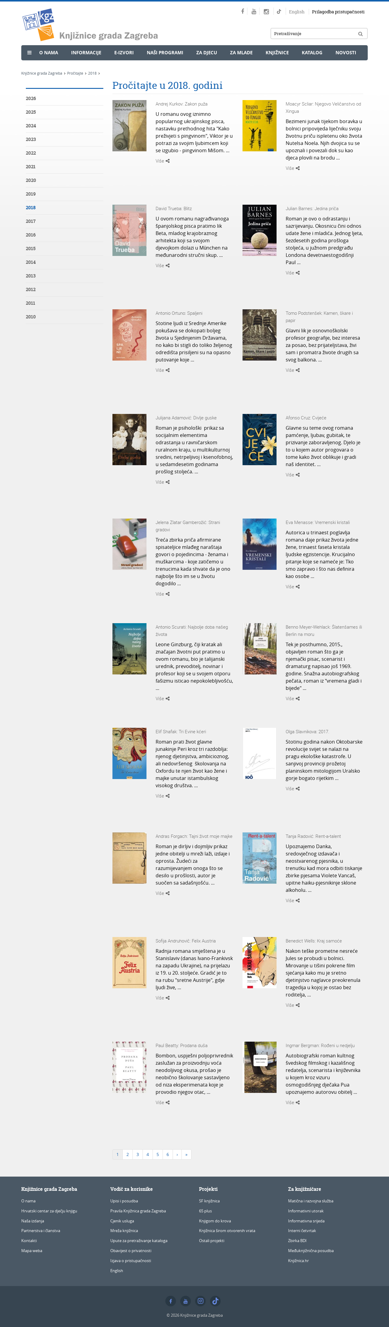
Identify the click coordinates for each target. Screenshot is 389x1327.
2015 (31, 248)
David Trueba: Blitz (174, 208)
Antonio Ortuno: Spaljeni (179, 313)
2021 (31, 166)
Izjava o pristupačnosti (130, 1260)
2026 (31, 98)
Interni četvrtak (302, 1230)
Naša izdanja (32, 1221)
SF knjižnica (209, 1201)
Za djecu (206, 52)
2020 (31, 180)
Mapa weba (31, 1250)
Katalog (312, 52)
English (297, 12)
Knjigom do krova (215, 1221)
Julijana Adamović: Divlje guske (186, 418)
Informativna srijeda (306, 1221)
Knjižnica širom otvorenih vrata (227, 1230)
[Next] (177, 1154)
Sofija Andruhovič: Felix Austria (186, 941)
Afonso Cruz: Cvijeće (306, 418)
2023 (31, 139)
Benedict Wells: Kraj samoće (314, 941)
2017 (31, 221)
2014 (31, 262)
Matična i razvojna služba (310, 1201)
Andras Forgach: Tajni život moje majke (194, 836)
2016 (31, 235)
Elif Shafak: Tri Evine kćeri (181, 731)
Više (163, 161)
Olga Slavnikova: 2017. (307, 731)
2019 (31, 194)
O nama (48, 52)
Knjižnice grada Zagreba (41, 73)
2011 (30, 303)
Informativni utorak (306, 1211)
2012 (31, 289)
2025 (31, 112)
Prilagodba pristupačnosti (338, 12)
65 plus (205, 1211)
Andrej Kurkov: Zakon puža (182, 104)
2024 (31, 126)
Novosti (346, 52)
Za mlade (241, 52)
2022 (31, 153)
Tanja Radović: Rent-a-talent (313, 836)
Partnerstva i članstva (40, 1230)
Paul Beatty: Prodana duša (182, 1045)
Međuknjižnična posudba (311, 1250)
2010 (31, 317)
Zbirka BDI (297, 1240)
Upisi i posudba (124, 1201)
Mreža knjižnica (124, 1230)
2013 (31, 276)
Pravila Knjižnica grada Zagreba (138, 1211)
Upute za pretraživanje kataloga (138, 1240)
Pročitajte (75, 73)
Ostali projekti (211, 1240)
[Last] (186, 1154)
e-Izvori (124, 52)
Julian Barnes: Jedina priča (312, 208)
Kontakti (29, 1240)
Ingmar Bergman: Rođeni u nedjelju (320, 1045)
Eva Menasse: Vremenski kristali (318, 522)
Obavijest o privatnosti (130, 1250)
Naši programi (165, 52)
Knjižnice (277, 52)
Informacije (86, 52)
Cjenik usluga (122, 1221)
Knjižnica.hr (298, 1260)
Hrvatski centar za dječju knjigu (49, 1211)
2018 (92, 73)
